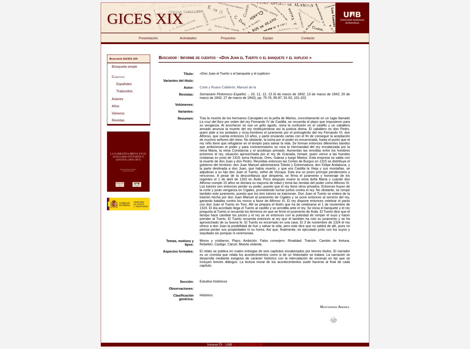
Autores (117, 99)
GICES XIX (145, 18)
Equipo (268, 38)
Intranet (213, 344)
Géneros (118, 113)
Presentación (148, 38)
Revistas (118, 120)
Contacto (307, 38)
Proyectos (228, 38)
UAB (229, 344)
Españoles (124, 84)
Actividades (188, 38)
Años (115, 106)
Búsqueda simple (124, 66)
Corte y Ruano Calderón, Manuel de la (228, 87)
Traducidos (124, 91)
